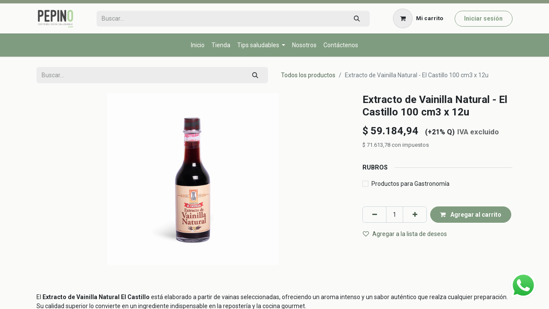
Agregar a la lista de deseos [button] (405, 233)
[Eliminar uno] (374, 214)
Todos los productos (308, 75)
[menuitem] (197, 45)
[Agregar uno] (415, 214)
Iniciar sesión (483, 18)
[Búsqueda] (356, 19)
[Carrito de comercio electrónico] (418, 18)
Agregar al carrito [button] (470, 214)
